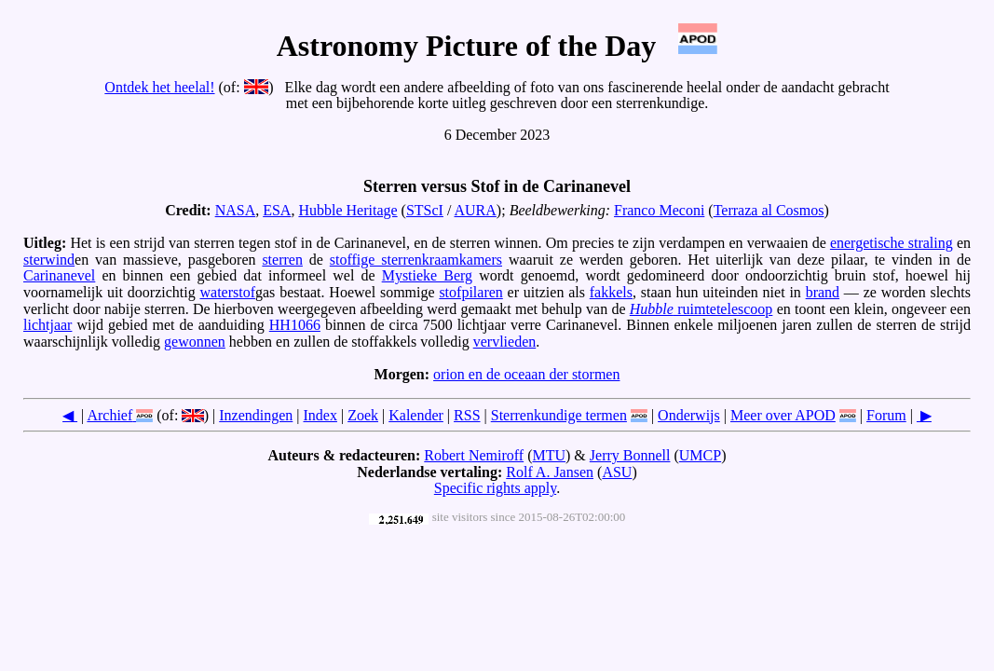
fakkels (611, 292)
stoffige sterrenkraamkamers (416, 259)
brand (822, 292)
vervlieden (505, 341)
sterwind (49, 259)
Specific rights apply (495, 488)
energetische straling (891, 243)
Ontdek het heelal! (159, 87)
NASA (235, 210)
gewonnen (194, 341)
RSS (467, 415)
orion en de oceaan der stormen (526, 374)
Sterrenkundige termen (559, 415)
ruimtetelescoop (701, 309)
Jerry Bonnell (630, 455)
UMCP (700, 455)
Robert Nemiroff (474, 455)
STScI (424, 210)
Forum (886, 415)
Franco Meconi (659, 210)
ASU (617, 472)
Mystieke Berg (427, 275)
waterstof (227, 292)
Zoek (362, 415)
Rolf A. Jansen (549, 472)
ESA (277, 210)
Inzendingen (256, 415)
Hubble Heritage (347, 210)
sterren (282, 259)
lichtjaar (47, 325)
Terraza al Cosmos (769, 210)
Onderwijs (689, 415)
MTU (548, 455)
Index (320, 415)
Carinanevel (59, 275)
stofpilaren (470, 292)
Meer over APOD (783, 415)
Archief (109, 415)
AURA (476, 210)
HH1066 (294, 325)
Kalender (415, 415)
